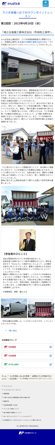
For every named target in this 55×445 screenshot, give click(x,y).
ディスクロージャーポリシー (12, 390)
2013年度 (13, 378)
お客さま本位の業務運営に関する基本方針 (17, 397)
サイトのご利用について (11, 409)
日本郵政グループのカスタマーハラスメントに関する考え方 (22, 420)
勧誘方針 (6, 401)
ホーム (4, 376)
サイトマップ (8, 386)
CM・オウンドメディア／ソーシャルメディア (18, 416)
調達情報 (6, 394)
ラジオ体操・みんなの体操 (19, 376)
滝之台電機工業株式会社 (31, 41)
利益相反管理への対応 (11, 405)
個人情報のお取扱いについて (13, 412)
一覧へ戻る (12, 330)
